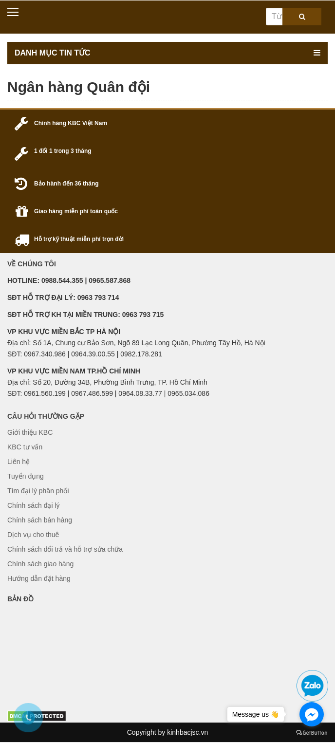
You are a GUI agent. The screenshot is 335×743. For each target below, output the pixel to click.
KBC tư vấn (24, 447)
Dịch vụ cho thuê (33, 535)
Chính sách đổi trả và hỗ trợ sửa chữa (65, 549)
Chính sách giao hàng (40, 564)
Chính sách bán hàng (39, 520)
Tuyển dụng (25, 476)
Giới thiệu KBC (30, 432)
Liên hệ (18, 461)
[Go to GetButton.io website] (311, 733)
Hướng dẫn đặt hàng (39, 578)
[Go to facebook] (311, 714)
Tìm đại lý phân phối (38, 491)
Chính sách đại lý (33, 505)
